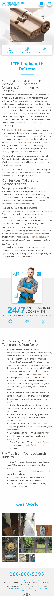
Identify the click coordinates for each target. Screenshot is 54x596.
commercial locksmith (39, 374)
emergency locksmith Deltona (21, 142)
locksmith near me (18, 113)
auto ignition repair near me (30, 233)
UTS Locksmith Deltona (14, 130)
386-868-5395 (27, 574)
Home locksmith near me (12, 211)
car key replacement (40, 237)
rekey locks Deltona (41, 442)
